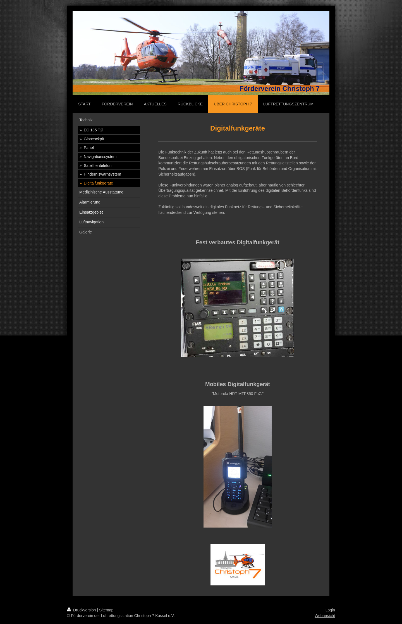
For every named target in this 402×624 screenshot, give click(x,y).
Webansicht (325, 615)
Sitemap (106, 610)
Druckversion (82, 610)
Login (330, 610)
